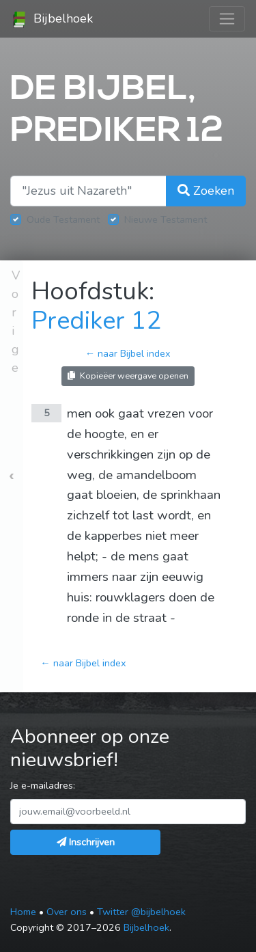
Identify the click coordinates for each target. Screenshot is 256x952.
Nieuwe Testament (165, 219)
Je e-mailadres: (42, 785)
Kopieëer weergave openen (128, 375)
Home (23, 912)
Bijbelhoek (52, 19)
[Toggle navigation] (227, 18)
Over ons (66, 912)
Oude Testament (63, 219)
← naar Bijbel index (128, 353)
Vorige (16, 321)
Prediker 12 (96, 321)
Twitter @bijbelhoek (141, 912)
